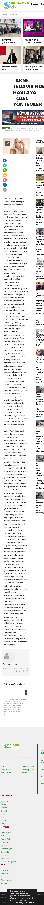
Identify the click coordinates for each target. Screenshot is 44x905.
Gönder (26, 692)
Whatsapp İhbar (27, 769)
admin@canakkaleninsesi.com (15, 668)
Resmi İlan (5, 820)
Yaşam (14, 15)
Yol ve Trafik (6, 836)
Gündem (35, 4)
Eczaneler (5, 842)
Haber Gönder (26, 773)
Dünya (3, 804)
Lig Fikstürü (5, 845)
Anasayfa (6, 15)
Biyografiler (5, 877)
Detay (19, 903)
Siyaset (4, 811)
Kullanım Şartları (27, 766)
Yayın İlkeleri (6, 769)
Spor (3, 817)
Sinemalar (5, 852)
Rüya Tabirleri (6, 880)
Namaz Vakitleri (7, 839)
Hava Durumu (6, 832)
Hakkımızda (5, 766)
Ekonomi (4, 808)
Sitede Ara (5, 870)
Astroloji (4, 883)
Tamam (30, 903)
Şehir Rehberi (6, 858)
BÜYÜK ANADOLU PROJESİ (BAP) (40, 341)
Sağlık (3, 814)
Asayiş (3, 824)
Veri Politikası (6, 773)
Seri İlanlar (5, 855)
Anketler (4, 873)
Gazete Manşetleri (8, 861)
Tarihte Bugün (6, 849)
